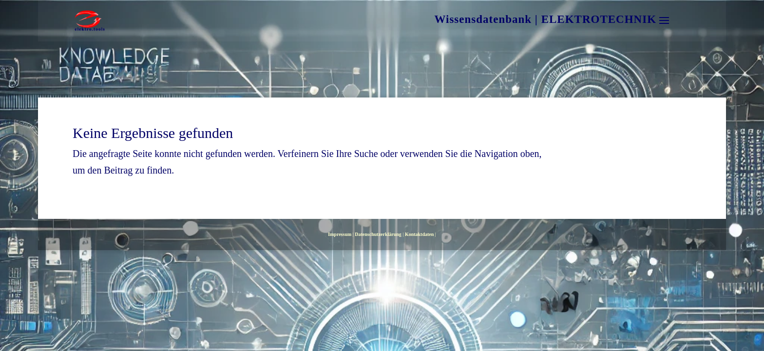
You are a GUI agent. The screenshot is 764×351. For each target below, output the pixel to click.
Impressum (339, 234)
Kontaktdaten (419, 234)
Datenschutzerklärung (378, 234)
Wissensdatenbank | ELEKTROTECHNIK (545, 20)
